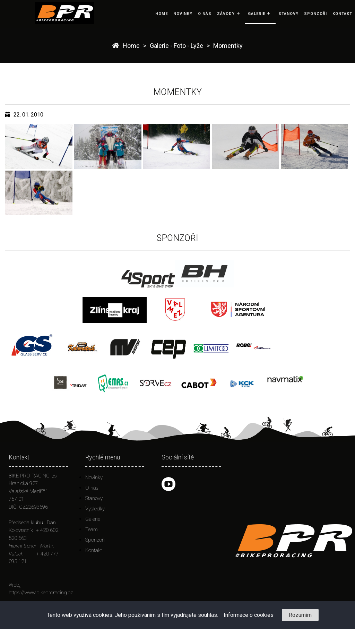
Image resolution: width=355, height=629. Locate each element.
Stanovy (288, 13)
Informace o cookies (249, 615)
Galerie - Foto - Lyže (176, 45)
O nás (204, 13)
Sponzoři (315, 13)
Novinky (182, 13)
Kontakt (342, 13)
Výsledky (95, 509)
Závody (226, 13)
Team (91, 529)
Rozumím (300, 615)
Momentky (228, 45)
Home (161, 13)
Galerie (256, 13)
